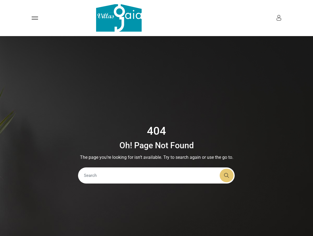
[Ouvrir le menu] (60, 18)
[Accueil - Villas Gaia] (119, 18)
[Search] (156, 175)
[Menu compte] (279, 19)
